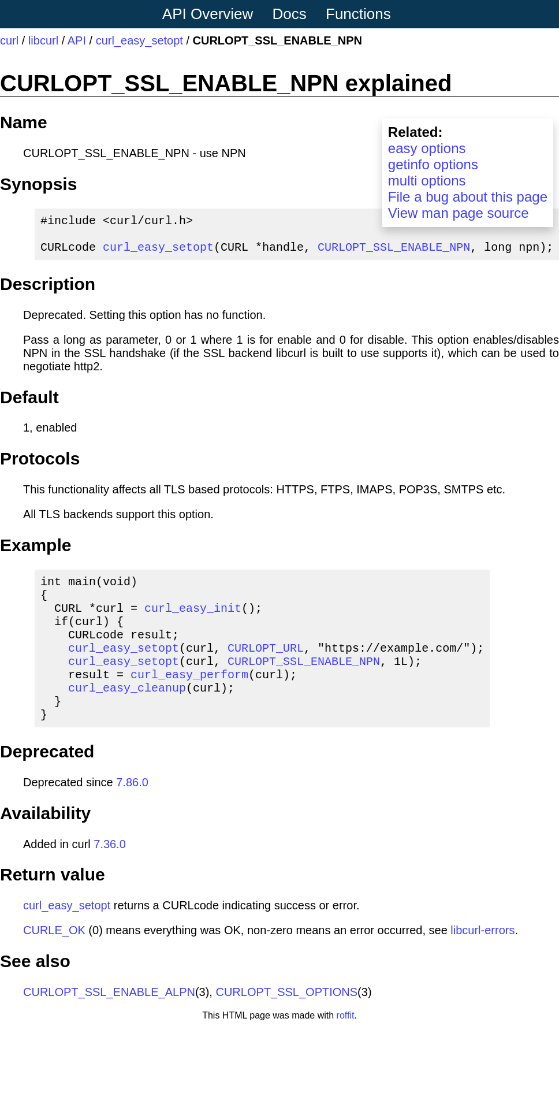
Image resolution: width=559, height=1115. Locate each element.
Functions (358, 14)
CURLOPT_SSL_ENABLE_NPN (394, 253)
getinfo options (433, 164)
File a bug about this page (467, 197)
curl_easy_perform (189, 699)
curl (9, 40)
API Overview (208, 14)
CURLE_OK (54, 962)
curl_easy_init (192, 621)
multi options (427, 180)
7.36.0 (110, 876)
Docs (290, 14)
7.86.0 (132, 814)
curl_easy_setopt (139, 40)
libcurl (43, 40)
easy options (427, 148)
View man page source (458, 213)
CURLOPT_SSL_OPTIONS (286, 1024)
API (77, 40)
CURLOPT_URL (266, 668)
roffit (346, 1048)
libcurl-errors (482, 962)
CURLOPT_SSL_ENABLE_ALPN (109, 1024)
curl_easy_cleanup (127, 715)
